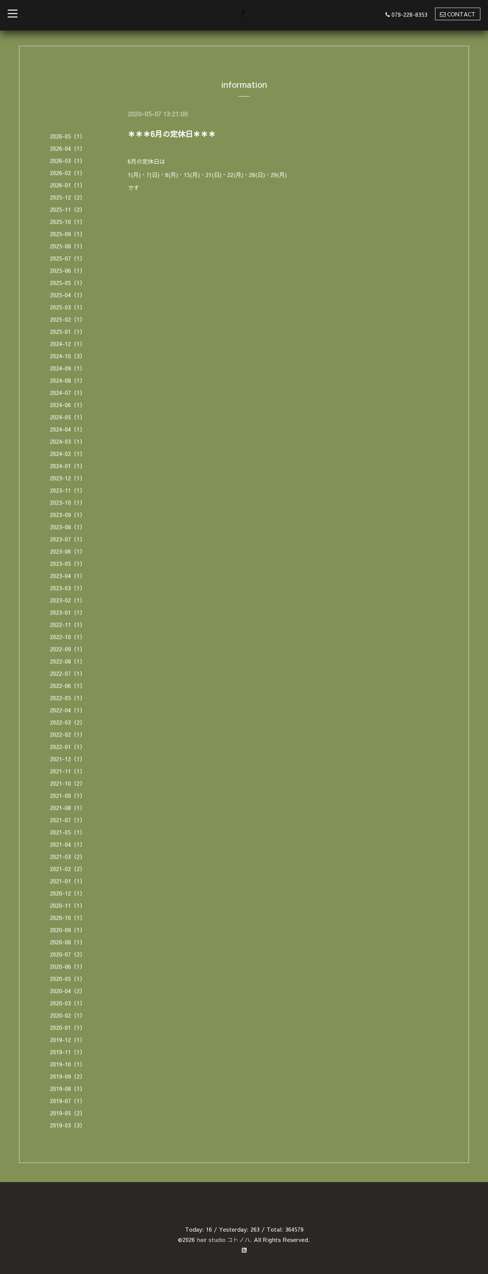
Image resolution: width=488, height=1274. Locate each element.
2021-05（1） (67, 832)
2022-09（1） (67, 649)
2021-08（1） (67, 808)
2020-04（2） (67, 991)
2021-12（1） (67, 759)
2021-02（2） (67, 869)
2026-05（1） (67, 136)
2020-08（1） (67, 942)
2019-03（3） (67, 1125)
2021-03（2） (67, 856)
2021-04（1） (67, 844)
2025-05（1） (67, 283)
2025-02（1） (67, 319)
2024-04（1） (67, 429)
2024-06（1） (67, 405)
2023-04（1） (67, 576)
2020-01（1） (67, 1027)
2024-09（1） (67, 368)
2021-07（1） (67, 820)
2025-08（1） (67, 246)
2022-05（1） (67, 698)
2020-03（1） (67, 1003)
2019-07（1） (67, 1101)
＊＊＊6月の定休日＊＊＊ (172, 134)
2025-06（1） (67, 270)
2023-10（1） (67, 502)
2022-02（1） (67, 734)
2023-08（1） (67, 527)
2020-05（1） (67, 978)
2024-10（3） (67, 356)
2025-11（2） (67, 209)
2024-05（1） (67, 417)
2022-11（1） (67, 624)
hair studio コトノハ (223, 1239)
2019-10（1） (67, 1064)
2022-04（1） (67, 710)
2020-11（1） (67, 905)
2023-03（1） (67, 588)
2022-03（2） (67, 722)
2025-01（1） (67, 331)
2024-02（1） (67, 453)
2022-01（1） (67, 746)
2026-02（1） (67, 173)
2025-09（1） (67, 234)
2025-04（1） (67, 295)
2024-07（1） (67, 392)
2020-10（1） (67, 917)
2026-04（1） (67, 148)
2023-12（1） (67, 478)
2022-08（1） (67, 661)
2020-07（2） (67, 954)
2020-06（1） (67, 966)
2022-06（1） (67, 685)
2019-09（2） (67, 1076)
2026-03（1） (67, 160)
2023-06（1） (67, 551)
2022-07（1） (67, 673)
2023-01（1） (67, 612)
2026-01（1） (67, 185)
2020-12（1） (67, 893)
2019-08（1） (67, 1088)
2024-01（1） (67, 466)
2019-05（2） (67, 1113)
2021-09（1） (67, 795)
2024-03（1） (67, 441)
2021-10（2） (67, 783)
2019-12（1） (67, 1040)
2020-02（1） (67, 1015)
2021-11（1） (67, 771)
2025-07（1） (67, 258)
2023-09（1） (67, 515)
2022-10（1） (67, 637)
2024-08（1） (67, 380)
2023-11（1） (67, 490)
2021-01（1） (67, 881)
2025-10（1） (67, 221)
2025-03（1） (67, 307)
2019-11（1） (67, 1052)
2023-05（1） (67, 563)
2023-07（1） (67, 539)
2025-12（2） (67, 197)
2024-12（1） (67, 344)
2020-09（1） (67, 930)
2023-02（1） (67, 600)
